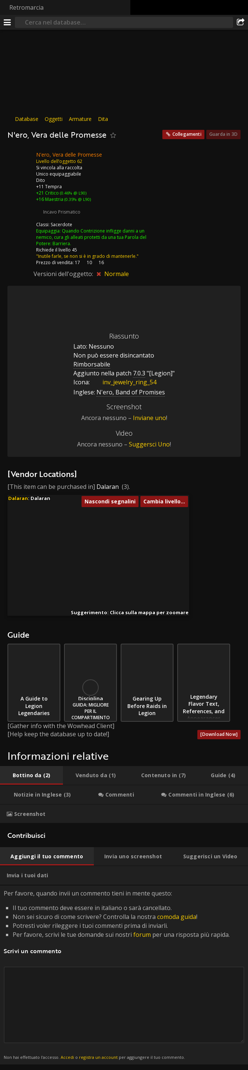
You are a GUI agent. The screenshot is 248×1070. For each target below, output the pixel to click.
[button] (91, 529)
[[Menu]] (7, 22)
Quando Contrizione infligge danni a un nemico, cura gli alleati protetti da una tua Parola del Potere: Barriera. (91, 237)
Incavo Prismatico (61, 212)
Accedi (67, 1057)
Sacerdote (61, 224)
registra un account (98, 1057)
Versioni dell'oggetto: (64, 274)
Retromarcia (26, 7)
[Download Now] (219, 734)
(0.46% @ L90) (72, 193)
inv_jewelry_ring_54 (123, 382)
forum (142, 934)
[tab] (31, 775)
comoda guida (176, 917)
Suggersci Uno (149, 444)
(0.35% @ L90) (77, 199)
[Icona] (20, 160)
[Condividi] (240, 22)
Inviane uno (149, 418)
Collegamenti (186, 134)
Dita (103, 118)
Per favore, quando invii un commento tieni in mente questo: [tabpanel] (124, 975)
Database (26, 118)
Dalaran (107, 487)
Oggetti (54, 118)
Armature (80, 118)
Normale (116, 274)
